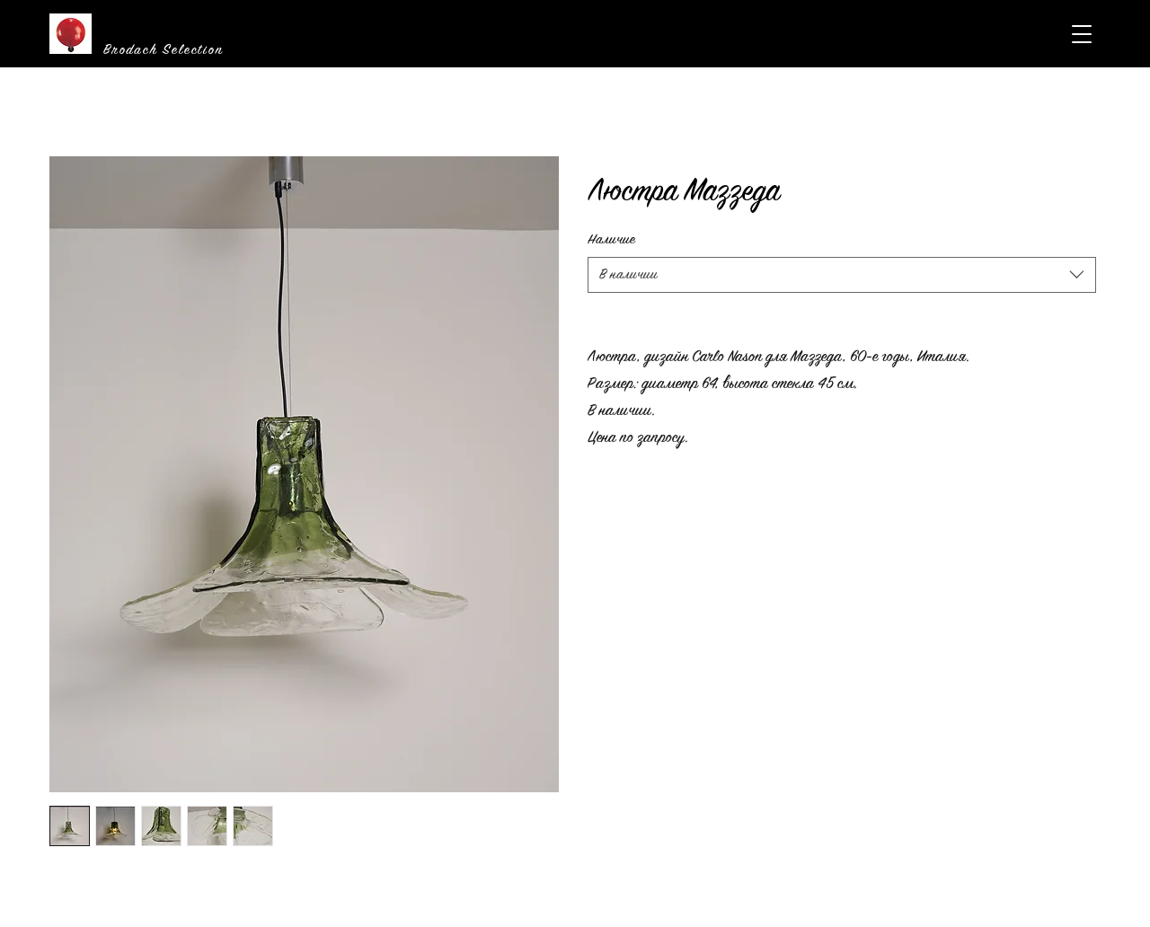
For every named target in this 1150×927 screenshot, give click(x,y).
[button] (1082, 34)
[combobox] (842, 275)
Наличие (611, 239)
